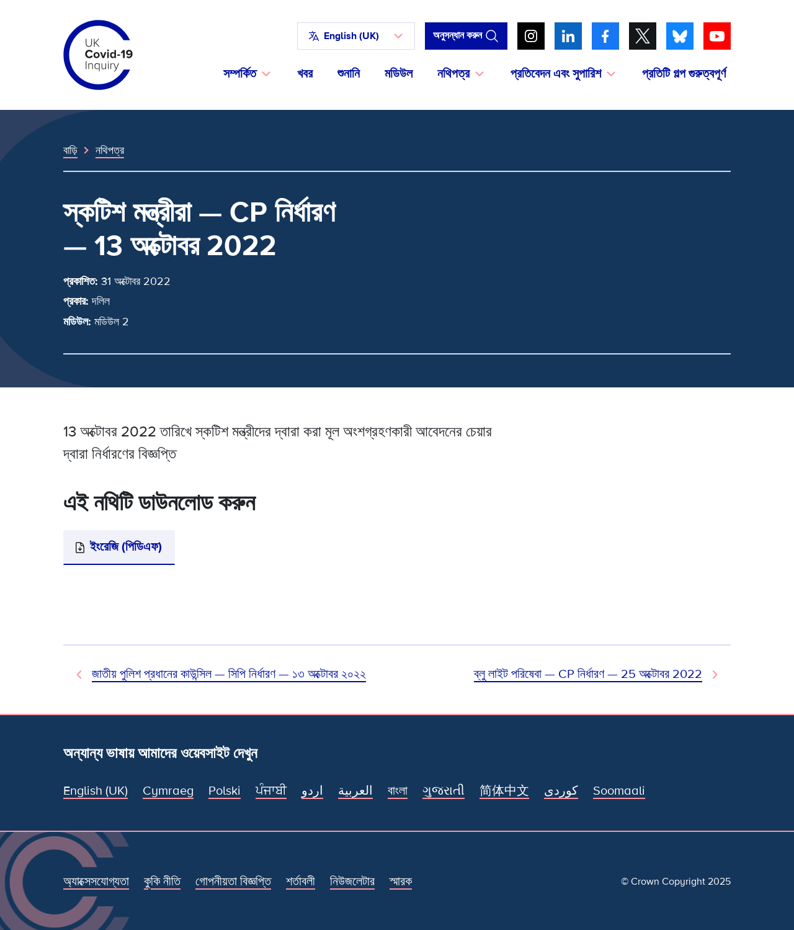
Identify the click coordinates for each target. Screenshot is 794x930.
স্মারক (401, 881)
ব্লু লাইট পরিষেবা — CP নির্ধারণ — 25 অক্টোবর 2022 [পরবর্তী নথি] (588, 674)
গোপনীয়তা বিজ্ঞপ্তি (233, 881)
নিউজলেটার (352, 881)
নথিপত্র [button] (453, 73)
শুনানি (348, 73)
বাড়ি (70, 150)
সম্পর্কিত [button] (239, 73)
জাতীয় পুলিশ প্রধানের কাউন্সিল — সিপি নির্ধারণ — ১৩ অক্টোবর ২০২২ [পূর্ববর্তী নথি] (229, 674)
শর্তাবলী (300, 881)
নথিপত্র (110, 150)
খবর (305, 73)
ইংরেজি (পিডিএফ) (126, 546)
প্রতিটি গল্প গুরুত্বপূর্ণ (684, 73)
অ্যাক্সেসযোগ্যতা (96, 881)
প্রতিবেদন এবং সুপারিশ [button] (556, 73)
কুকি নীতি (162, 881)
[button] (356, 36)
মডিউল (399, 73)
